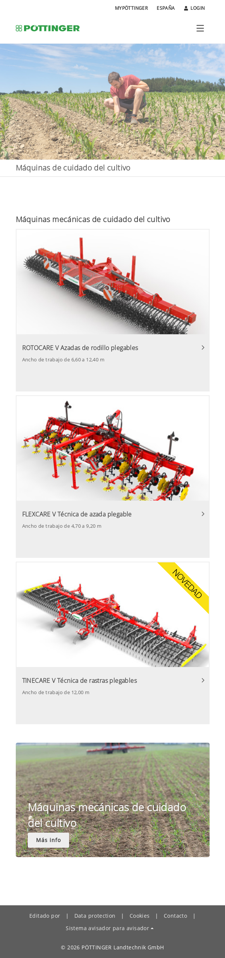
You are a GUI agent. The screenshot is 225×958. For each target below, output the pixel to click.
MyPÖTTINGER (131, 8)
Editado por (44, 915)
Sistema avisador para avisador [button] (107, 928)
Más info (48, 840)
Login (194, 8)
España (166, 8)
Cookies (140, 915)
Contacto (175, 915)
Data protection (95, 915)
